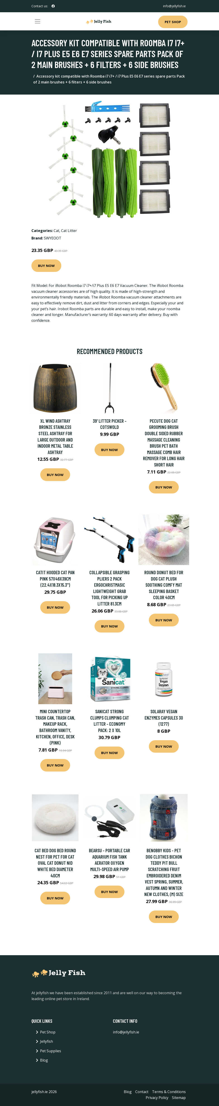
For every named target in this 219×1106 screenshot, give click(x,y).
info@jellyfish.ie (174, 6)
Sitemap (179, 1097)
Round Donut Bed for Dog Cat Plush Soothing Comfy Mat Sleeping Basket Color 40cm (163, 584)
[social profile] (53, 6)
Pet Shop (173, 22)
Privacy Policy (157, 1097)
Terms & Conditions (169, 1091)
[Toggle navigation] (37, 21)
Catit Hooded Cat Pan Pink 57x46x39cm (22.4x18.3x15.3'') (55, 578)
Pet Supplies (50, 1050)
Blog (44, 1060)
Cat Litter (69, 230)
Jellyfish (46, 1041)
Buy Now (46, 265)
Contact (141, 1091)
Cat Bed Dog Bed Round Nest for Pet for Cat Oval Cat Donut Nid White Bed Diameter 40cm (55, 862)
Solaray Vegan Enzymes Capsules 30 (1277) (164, 717)
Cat (56, 230)
